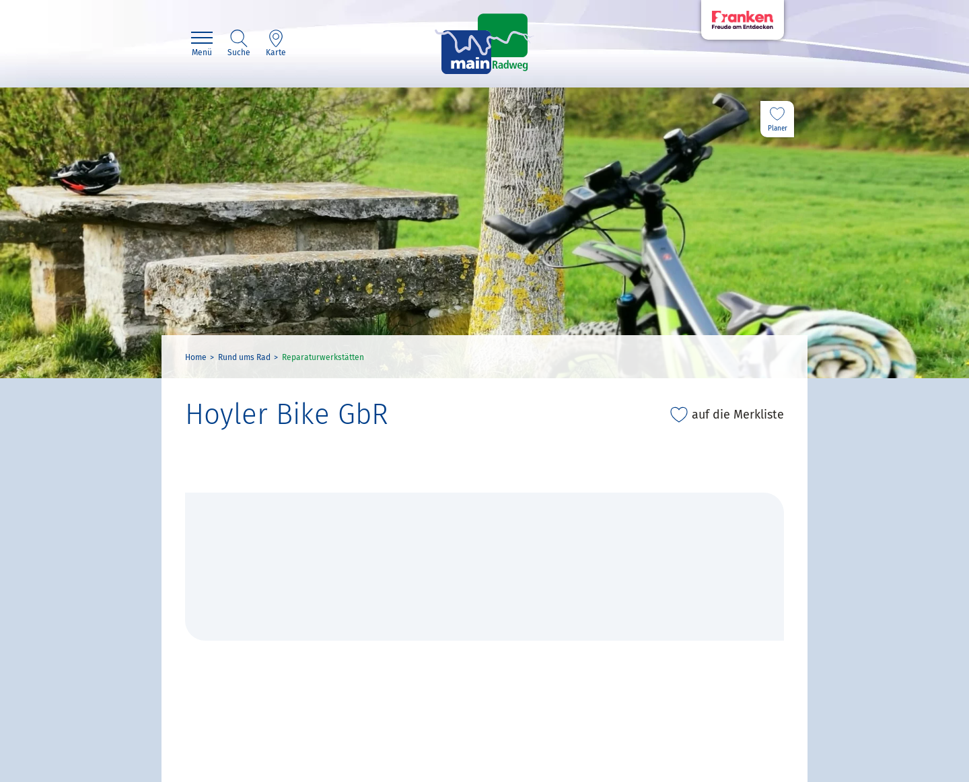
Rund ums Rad (244, 357)
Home (196, 357)
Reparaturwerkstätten (323, 357)
